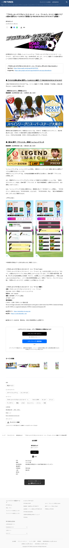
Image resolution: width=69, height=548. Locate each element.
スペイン (39, 403)
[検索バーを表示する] (67, 2)
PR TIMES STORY (27, 503)
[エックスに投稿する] (11, 27)
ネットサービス (24, 392)
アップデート (10, 403)
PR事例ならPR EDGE (49, 509)
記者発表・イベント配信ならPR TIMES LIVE (33, 509)
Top (2, 5)
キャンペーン (30, 403)
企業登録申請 (55, 2)
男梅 (17, 403)
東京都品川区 (9, 409)
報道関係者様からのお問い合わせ (50, 541)
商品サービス (10, 385)
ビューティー (32, 5)
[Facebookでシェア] (14, 27)
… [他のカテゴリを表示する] (60, 4)
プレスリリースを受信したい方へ (13, 510)
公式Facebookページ (10, 524)
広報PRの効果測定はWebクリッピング (32, 514)
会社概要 (14, 541)
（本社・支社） (17, 409)
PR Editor (26, 517)
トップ (3, 435)
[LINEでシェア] (17, 27)
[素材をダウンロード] (21, 27)
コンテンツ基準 (32, 541)
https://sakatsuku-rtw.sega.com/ (12, 415)
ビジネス (57, 5)
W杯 (45, 403)
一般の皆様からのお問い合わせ (41, 543)
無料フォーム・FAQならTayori (51, 506)
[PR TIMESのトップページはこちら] (8, 2)
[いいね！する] (7, 27)
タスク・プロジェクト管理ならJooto (52, 503)
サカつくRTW (35, 399)
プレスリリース (10, 435)
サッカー (44, 399)
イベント (51, 399)
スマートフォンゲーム (12, 392)
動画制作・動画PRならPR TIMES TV (31, 506)
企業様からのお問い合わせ (27, 543)
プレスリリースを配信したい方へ (13, 513)
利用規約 (39, 541)
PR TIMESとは (9, 505)
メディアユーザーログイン (35, 333)
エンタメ (25, 5)
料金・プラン (9, 507)
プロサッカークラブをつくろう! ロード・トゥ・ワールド (19, 399)
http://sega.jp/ (29, 460)
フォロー (34, 452)
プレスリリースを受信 (45, 2)
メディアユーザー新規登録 (35, 341)
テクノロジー (8, 5)
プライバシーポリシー (22, 541)
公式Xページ (8, 530)
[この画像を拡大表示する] (11, 365)
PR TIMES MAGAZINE (28, 511)
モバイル (15, 5)
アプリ (20, 5)
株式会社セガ (19, 435)
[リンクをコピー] (24, 27)
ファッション (40, 5)
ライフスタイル (49, 5)
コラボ (22, 403)
